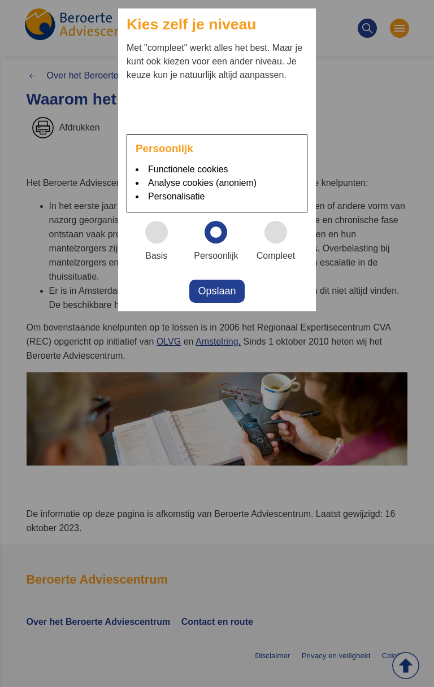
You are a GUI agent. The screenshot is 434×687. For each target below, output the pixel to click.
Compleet (281, 240)
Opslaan (217, 291)
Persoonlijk (220, 240)
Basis (161, 240)
